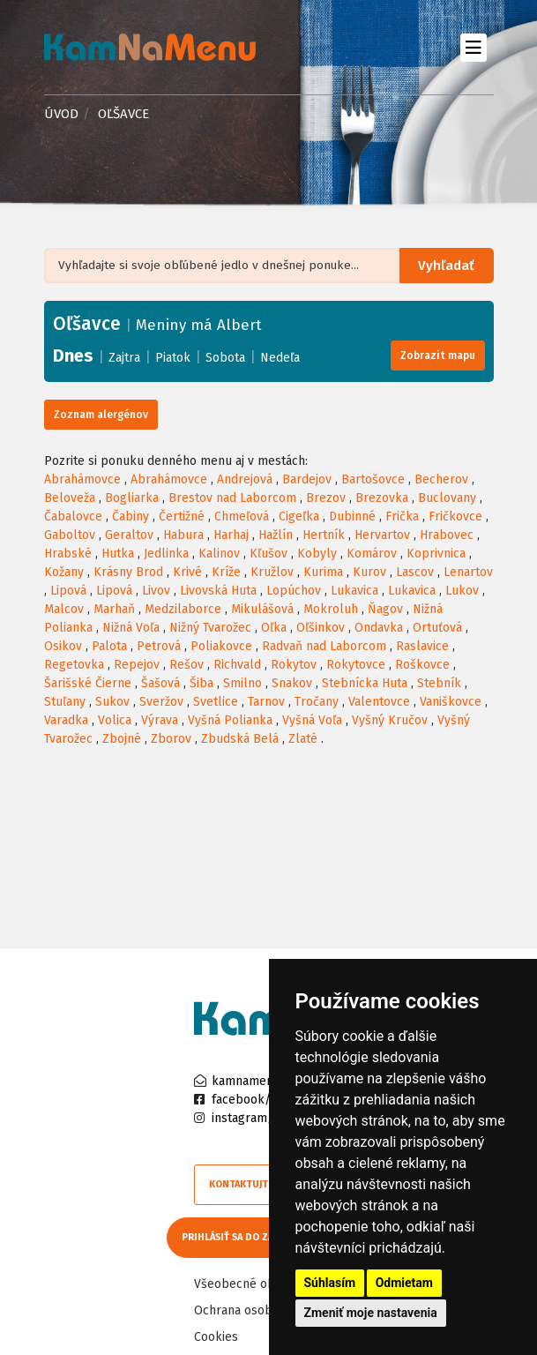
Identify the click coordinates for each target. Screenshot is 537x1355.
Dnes (73, 355)
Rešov (186, 664)
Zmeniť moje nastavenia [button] (370, 1313)
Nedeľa (280, 357)
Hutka (117, 553)
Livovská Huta (218, 590)
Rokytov (294, 664)
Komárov (372, 553)
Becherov (441, 479)
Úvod (61, 114)
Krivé (187, 572)
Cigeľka (299, 516)
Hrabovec (447, 535)
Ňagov (385, 609)
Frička (402, 516)
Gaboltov (69, 535)
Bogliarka (132, 497)
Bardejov (307, 479)
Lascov (415, 572)
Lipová (68, 590)
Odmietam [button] (404, 1283)
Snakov (292, 683)
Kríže (226, 572)
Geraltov (129, 535)
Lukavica (354, 590)
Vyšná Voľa (312, 720)
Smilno (242, 683)
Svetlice (215, 701)
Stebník (439, 683)
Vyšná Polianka (230, 720)
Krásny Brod (128, 572)
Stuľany (65, 701)
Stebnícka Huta (364, 683)
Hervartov (382, 535)
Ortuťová (437, 627)
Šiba (201, 683)
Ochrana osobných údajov (266, 1307)
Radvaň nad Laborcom (324, 646)
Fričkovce (455, 516)
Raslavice (422, 646)
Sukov (112, 701)
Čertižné (182, 516)
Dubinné (352, 516)
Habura (183, 535)
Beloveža (69, 497)
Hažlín (275, 535)
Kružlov (272, 572)
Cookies (216, 1334)
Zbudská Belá (240, 738)
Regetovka (74, 664)
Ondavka (378, 627)
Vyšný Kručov (390, 720)
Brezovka (381, 497)
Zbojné (121, 738)
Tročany (317, 701)
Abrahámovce (82, 479)
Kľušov (268, 553)
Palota (109, 646)
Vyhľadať (448, 266)
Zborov (171, 738)
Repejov (137, 664)
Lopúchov (293, 590)
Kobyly (317, 553)
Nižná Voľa (131, 627)
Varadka (66, 720)
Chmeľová (241, 516)
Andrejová (244, 479)
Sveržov (161, 701)
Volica (114, 720)
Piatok (172, 357)
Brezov (326, 497)
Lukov (462, 590)
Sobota (225, 357)
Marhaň (114, 609)
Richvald (237, 664)
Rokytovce (355, 664)
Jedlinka (166, 553)
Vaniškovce (450, 701)
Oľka (274, 627)
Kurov (369, 572)
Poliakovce (221, 646)
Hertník (323, 535)
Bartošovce (373, 479)
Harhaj (231, 535)
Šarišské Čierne (87, 683)
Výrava (159, 720)
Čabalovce (73, 516)
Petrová (159, 646)
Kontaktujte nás (251, 1184)
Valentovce (379, 701)
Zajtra (124, 357)
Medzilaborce (183, 609)
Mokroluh (330, 609)
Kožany (64, 572)
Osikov (63, 646)
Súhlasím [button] (330, 1283)
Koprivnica (436, 553)
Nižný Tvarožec (210, 627)
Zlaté (302, 738)
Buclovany (447, 497)
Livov (156, 590)
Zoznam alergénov (101, 414)
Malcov (64, 609)
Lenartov (468, 572)
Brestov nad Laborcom (232, 497)
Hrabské (68, 553)
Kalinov (219, 553)
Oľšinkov (320, 627)
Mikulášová (262, 609)
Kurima (323, 572)
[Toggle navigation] (474, 47)
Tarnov (266, 701)
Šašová (160, 683)
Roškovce (422, 664)
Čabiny (130, 516)
